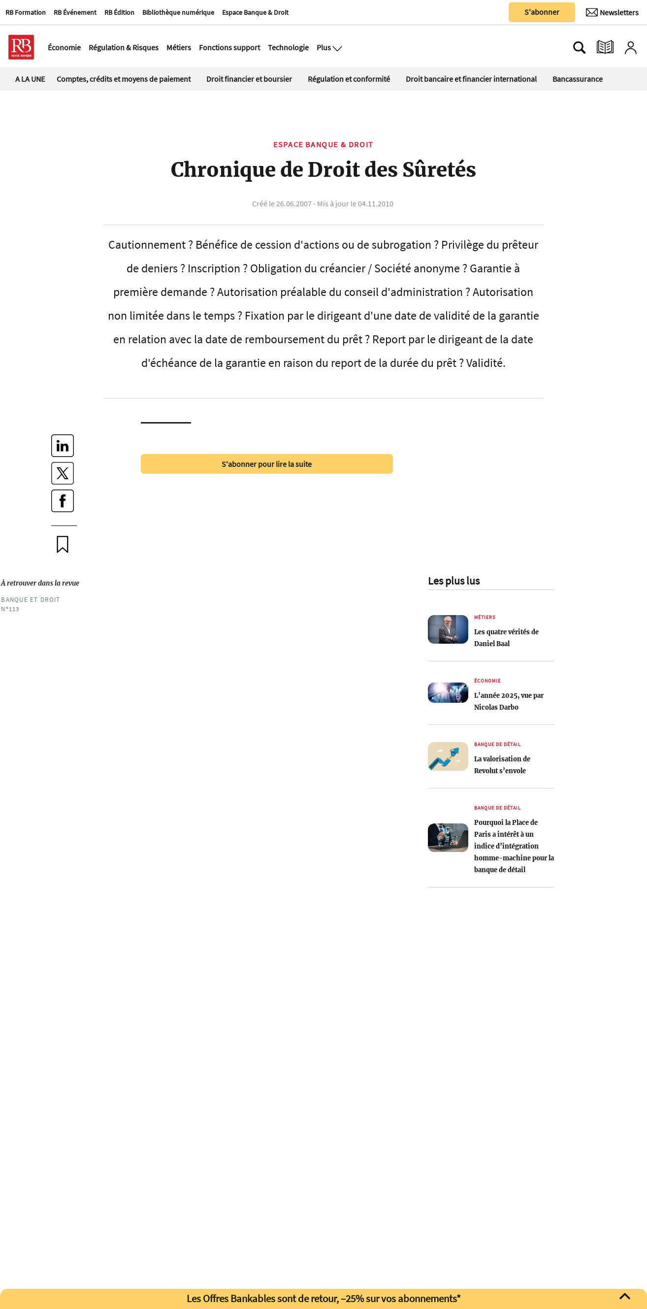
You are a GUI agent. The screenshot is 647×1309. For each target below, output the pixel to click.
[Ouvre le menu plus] (336, 47)
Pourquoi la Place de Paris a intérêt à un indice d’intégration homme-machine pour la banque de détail (514, 846)
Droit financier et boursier (249, 79)
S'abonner (541, 12)
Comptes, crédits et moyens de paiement (124, 79)
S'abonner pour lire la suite (267, 464)
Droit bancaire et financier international (471, 79)
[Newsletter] (612, 12)
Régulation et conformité (349, 79)
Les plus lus (454, 581)
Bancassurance (577, 79)
